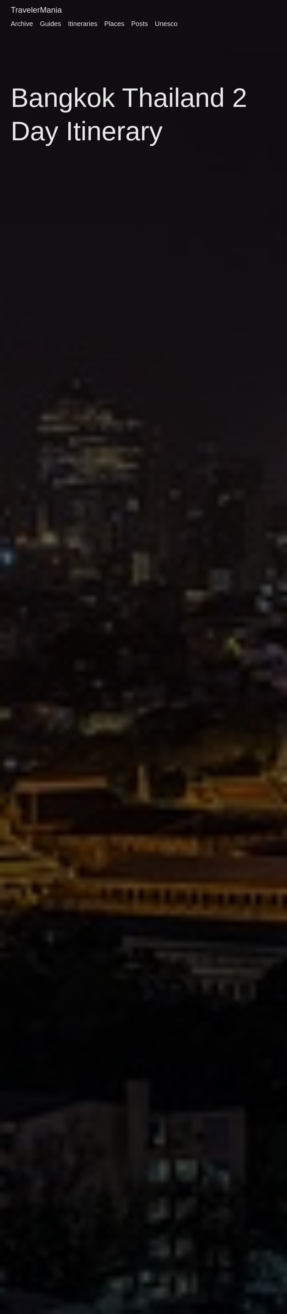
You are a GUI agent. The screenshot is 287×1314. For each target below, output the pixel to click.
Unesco (166, 23)
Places (114, 23)
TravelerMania (36, 9)
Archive (22, 23)
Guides (50, 23)
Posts (139, 23)
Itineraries (82, 23)
